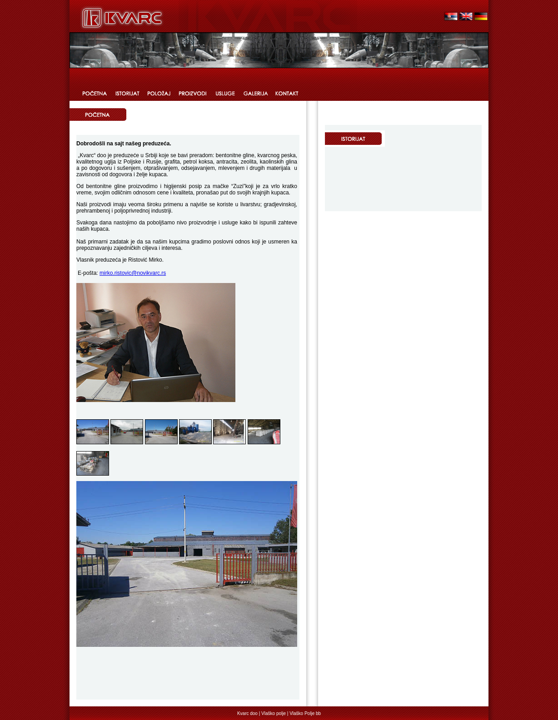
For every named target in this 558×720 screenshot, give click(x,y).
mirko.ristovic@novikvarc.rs (133, 273)
